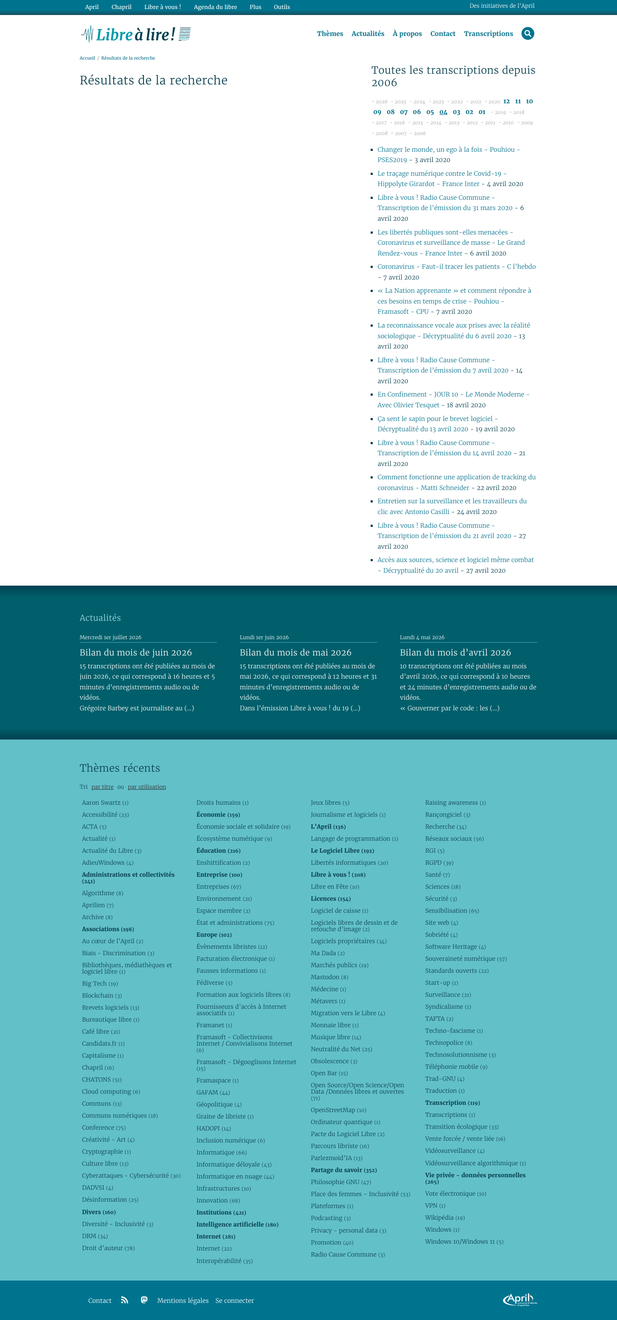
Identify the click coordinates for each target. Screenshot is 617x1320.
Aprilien (98, 905)
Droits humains (222, 802)
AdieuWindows (107, 862)
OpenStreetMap (338, 1110)
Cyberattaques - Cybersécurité (131, 1175)
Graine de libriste (225, 1116)
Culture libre (105, 1163)
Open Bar (329, 1073)
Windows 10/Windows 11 (464, 1241)
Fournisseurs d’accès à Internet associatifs (241, 1010)
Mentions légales (183, 1301)
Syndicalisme (448, 1006)
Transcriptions (488, 34)
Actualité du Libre (111, 850)
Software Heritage (455, 946)
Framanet (214, 1025)
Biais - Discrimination (118, 953)
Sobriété (441, 934)
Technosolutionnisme (460, 1054)
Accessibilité (105, 814)
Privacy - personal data (348, 1230)
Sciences (442, 886)
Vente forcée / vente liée (465, 1139)
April (92, 7)
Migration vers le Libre (348, 1013)
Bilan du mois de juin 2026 (136, 652)
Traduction (444, 1090)
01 (482, 112)
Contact (442, 34)
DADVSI (97, 1187)
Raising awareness (455, 802)
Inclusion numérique (230, 1140)
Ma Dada (327, 953)
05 (430, 112)
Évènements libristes (231, 946)
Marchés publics (339, 965)
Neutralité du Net (341, 1049)
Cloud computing (111, 1091)
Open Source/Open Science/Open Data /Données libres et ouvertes (357, 1091)
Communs (102, 1103)
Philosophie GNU (341, 1182)
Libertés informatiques (349, 862)
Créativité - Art (108, 1139)
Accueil (87, 58)
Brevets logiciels (110, 1007)
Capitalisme (102, 1055)
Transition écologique (462, 1127)
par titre (102, 787)
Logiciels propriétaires (348, 941)
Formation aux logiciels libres (243, 994)
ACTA (94, 826)
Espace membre (223, 910)
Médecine (328, 989)
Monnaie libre (335, 1025)
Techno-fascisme (454, 1030)
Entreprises (218, 886)
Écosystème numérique (234, 838)
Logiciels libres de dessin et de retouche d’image (354, 926)
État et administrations (235, 922)
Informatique (221, 1152)
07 (404, 112)
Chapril (98, 1067)
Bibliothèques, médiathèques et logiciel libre (127, 968)
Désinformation (110, 1199)
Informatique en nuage (235, 1176)
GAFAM (213, 1092)
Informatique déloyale (234, 1164)
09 (377, 112)
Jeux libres (330, 802)
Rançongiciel (447, 814)
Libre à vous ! (162, 7)
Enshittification (223, 862)
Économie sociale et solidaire (243, 826)
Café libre (101, 1031)
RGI (434, 850)
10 (529, 102)
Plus (254, 7)
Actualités (367, 34)
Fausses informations (231, 970)
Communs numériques (120, 1115)
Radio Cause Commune (348, 1254)
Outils (281, 7)
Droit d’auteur (108, 1248)
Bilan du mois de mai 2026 (296, 652)
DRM (95, 1236)
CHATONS (102, 1079)
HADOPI (213, 1128)
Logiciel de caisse (339, 910)
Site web (441, 922)
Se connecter (235, 1301)
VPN (435, 1205)
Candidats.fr (103, 1043)
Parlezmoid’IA (336, 1158)
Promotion (332, 1242)
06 (417, 112)
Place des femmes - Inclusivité (360, 1194)
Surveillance (448, 994)
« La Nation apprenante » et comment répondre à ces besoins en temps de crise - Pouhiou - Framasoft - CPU (454, 301)
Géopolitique (219, 1104)
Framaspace (217, 1080)
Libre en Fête (335, 886)
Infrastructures (223, 1188)
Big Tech (100, 983)
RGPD (439, 862)
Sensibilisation (452, 910)
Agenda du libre (214, 7)
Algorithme (102, 893)
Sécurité (441, 898)
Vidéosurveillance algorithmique (475, 1163)
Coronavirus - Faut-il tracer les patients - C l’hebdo (456, 267)
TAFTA (439, 1018)
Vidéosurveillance (455, 1151)
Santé (437, 874)
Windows (442, 1229)
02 (469, 112)
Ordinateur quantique (345, 1122)
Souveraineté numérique (466, 958)
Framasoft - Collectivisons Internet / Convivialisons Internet (244, 1043)
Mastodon (329, 977)
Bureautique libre (110, 1019)
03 (457, 112)
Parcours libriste (340, 1146)
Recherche (446, 826)
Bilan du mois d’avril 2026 (456, 652)
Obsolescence (334, 1061)
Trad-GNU (444, 1078)
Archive (97, 917)
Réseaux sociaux (454, 838)
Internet (213, 1248)
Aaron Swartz (105, 802)
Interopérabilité (224, 1261)
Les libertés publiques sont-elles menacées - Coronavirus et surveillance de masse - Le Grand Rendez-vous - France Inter (451, 243)
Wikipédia (445, 1217)
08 (391, 112)
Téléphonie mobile (456, 1066)
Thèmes (330, 34)
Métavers (328, 1001)
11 (518, 102)
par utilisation (147, 787)
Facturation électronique (235, 958)
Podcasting (330, 1218)
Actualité (98, 838)
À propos (407, 34)
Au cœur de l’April (112, 941)
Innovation (218, 1200)
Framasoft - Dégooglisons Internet (246, 1065)
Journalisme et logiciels (348, 814)
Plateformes (332, 1206)
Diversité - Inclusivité (117, 1224)
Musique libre (336, 1037)
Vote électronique (455, 1193)
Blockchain (102, 995)
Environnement (224, 898)
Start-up (441, 982)
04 (443, 112)
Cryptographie (106, 1151)
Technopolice (448, 1042)
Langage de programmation (354, 838)
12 (506, 102)
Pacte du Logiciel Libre (347, 1134)
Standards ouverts (457, 970)
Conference (104, 1127)
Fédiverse (214, 982)
